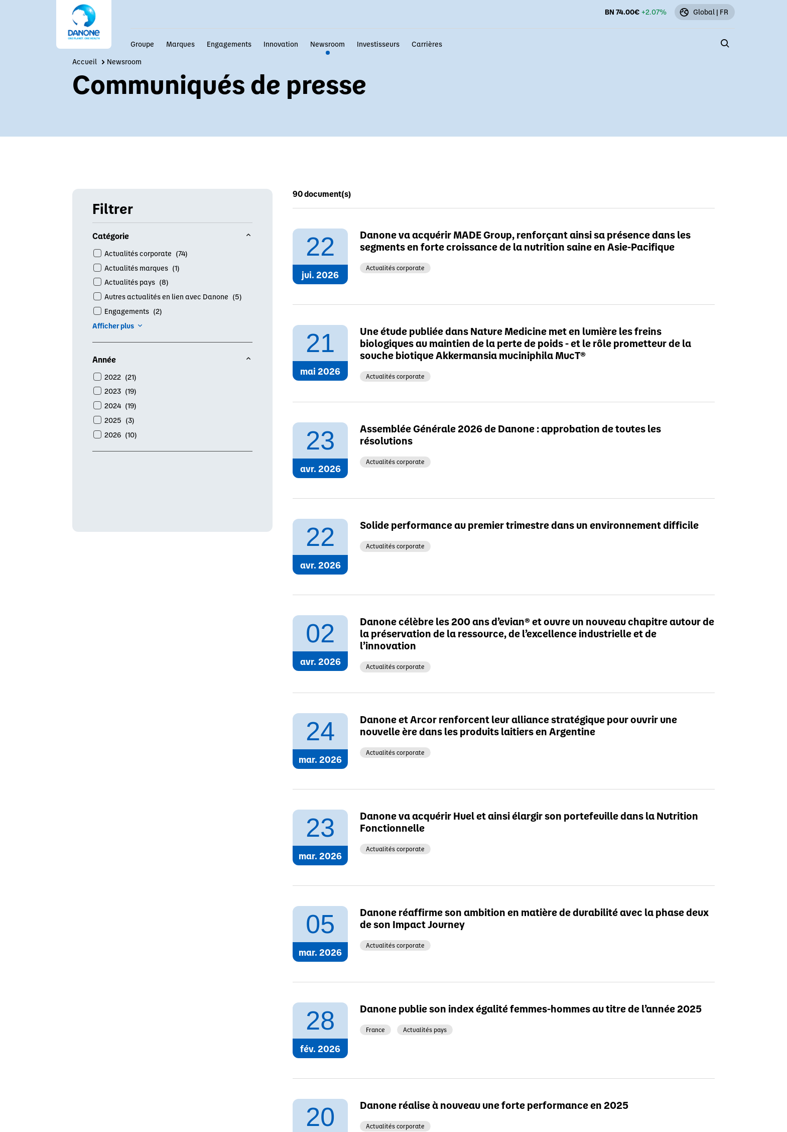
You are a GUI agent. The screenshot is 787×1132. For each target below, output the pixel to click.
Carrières (427, 43)
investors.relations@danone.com (465, 605)
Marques (180, 43)
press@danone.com (440, 575)
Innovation (281, 43)
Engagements (229, 43)
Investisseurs (378, 43)
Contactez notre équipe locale (459, 666)
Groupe (142, 43)
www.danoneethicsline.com (454, 636)
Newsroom (327, 43)
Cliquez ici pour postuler (448, 697)
